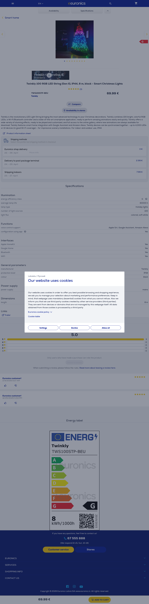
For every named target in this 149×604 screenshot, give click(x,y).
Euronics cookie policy (40, 312)
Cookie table (34, 316)
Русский (41, 276)
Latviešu (32, 276)
